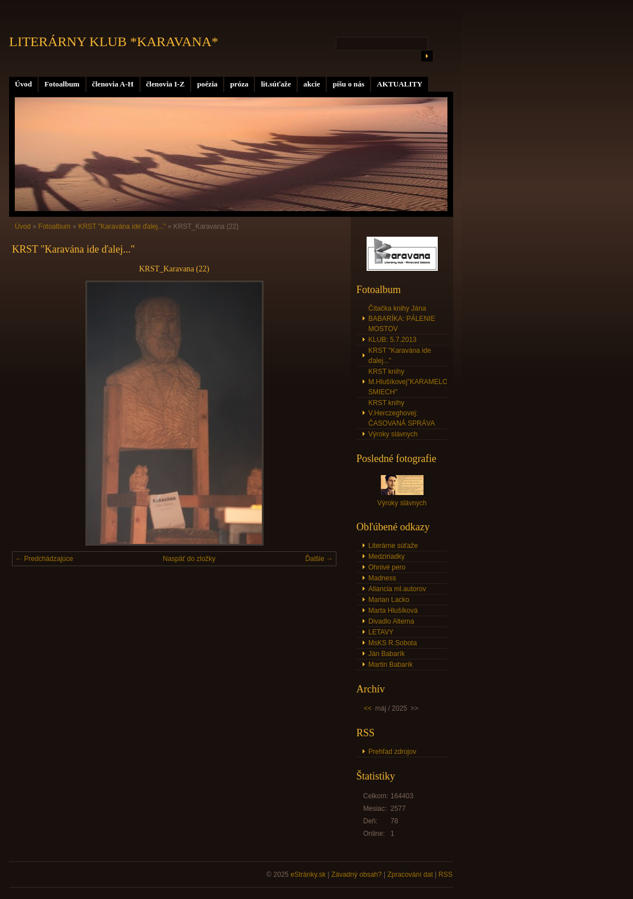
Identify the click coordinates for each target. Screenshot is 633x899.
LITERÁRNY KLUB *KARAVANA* (114, 41)
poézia (207, 84)
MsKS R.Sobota (392, 643)
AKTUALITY (399, 84)
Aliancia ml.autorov (397, 589)
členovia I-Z (165, 84)
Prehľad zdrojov (392, 752)
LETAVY (380, 632)
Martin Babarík (390, 665)
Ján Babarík (386, 654)
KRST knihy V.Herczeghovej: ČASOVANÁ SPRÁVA (401, 413)
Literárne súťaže (393, 546)
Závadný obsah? (356, 875)
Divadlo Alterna (391, 621)
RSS (445, 875)
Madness (382, 578)
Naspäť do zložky (189, 559)
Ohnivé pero (386, 567)
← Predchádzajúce (44, 559)
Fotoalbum (62, 84)
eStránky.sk (308, 875)
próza (239, 84)
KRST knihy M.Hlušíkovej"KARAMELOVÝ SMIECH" (407, 382)
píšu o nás (348, 84)
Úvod (23, 84)
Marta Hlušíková (393, 611)
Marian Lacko (388, 600)
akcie (311, 84)
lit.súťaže (276, 84)
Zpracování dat (410, 875)
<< (368, 708)
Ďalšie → (319, 559)
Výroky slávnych (393, 434)
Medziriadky (386, 556)
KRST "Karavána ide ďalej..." (122, 226)
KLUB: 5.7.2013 (392, 340)
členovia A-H (113, 84)
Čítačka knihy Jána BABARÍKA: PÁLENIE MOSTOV (401, 318)
